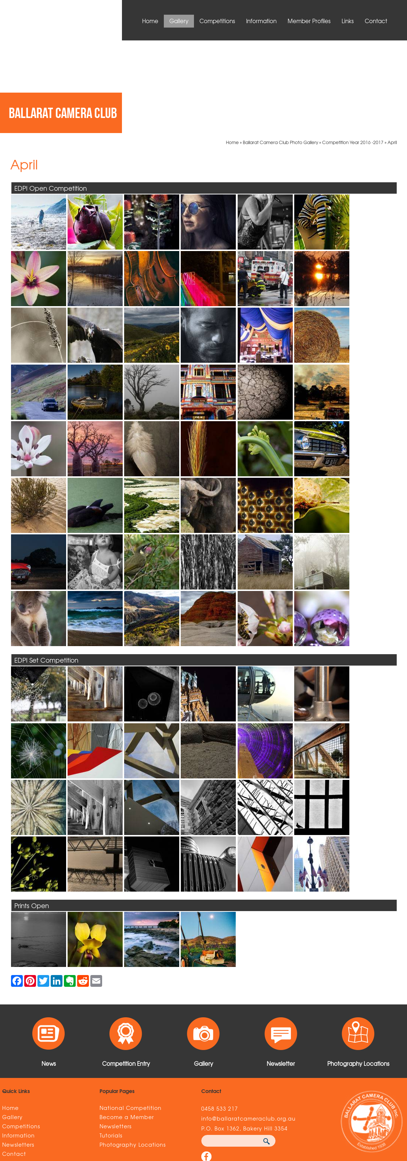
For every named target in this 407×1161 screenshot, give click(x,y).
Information (261, 21)
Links (348, 21)
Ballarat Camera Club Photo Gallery (280, 49)
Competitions (217, 21)
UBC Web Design (311, 1114)
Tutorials (111, 1042)
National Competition (131, 1015)
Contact (376, 21)
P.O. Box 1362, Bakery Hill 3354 (244, 1035)
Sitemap (77, 1114)
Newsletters (18, 1052)
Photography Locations (133, 1052)
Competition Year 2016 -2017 (352, 49)
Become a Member (127, 1024)
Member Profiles (309, 21)
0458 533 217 (219, 1016)
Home (150, 21)
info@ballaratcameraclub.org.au (248, 1025)
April (392, 49)
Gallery (178, 21)
